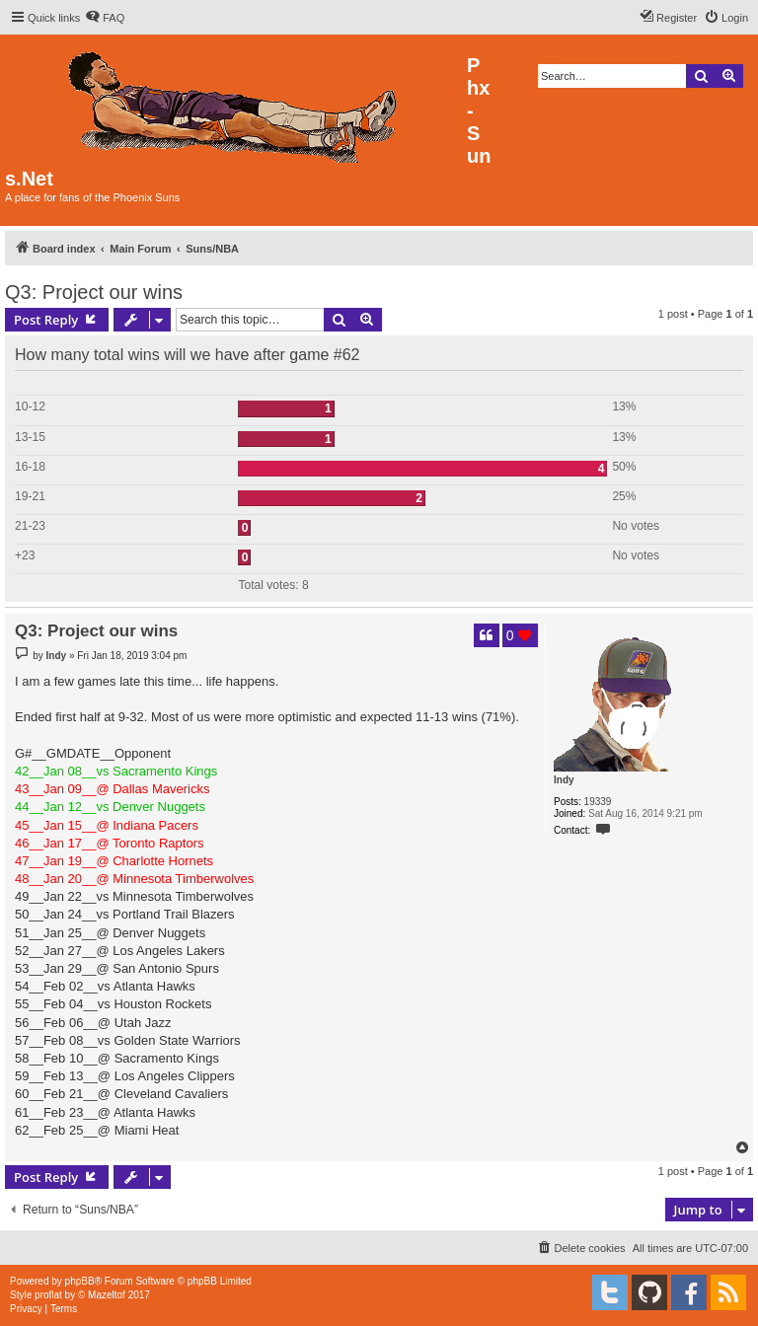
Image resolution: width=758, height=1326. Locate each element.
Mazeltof (106, 1294)
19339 (598, 801)
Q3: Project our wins (94, 292)
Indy (564, 779)
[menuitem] (104, 18)
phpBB (80, 1281)
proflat (48, 1294)
